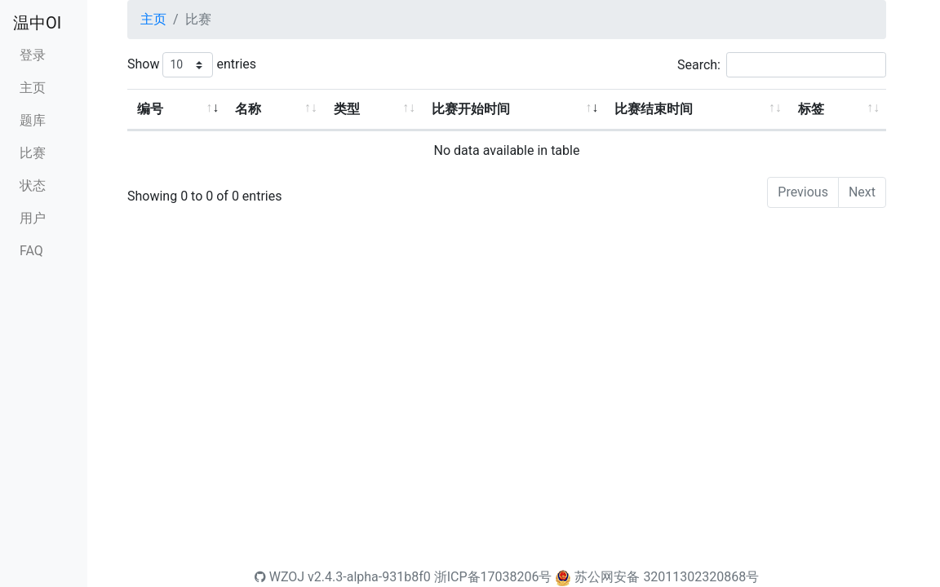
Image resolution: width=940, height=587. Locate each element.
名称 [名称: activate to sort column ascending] (248, 109)
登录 (33, 55)
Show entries (191, 64)
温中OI (37, 23)
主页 (33, 87)
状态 (33, 185)
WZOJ (279, 577)
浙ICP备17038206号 (493, 577)
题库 (33, 120)
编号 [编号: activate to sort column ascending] (150, 109)
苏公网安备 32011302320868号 (666, 577)
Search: (781, 64)
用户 (33, 218)
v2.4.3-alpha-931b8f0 (369, 577)
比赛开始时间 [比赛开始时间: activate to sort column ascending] (471, 109)
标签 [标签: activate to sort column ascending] (811, 109)
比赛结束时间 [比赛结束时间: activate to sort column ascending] (653, 109)
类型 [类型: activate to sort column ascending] (347, 109)
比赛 (33, 153)
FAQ (31, 250)
